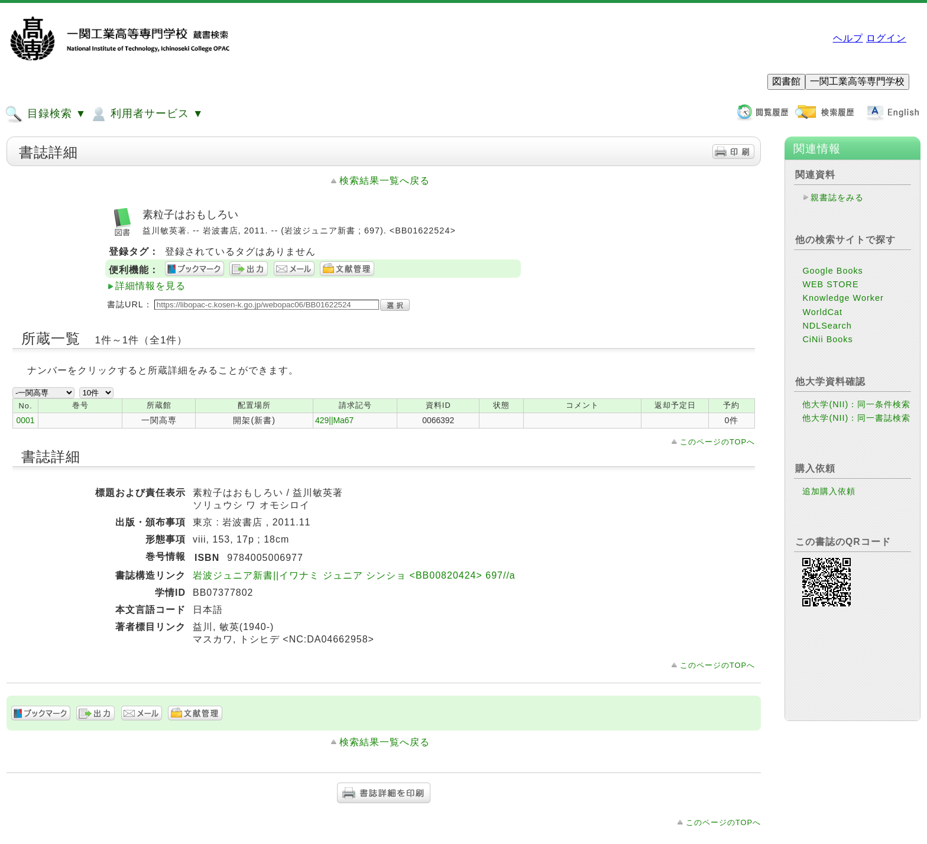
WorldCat (822, 312)
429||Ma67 (334, 420)
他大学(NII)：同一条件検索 (856, 404)
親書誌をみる (837, 197)
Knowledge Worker (842, 298)
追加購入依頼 (828, 491)
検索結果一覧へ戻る (384, 181)
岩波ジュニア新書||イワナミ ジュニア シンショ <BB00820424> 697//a (354, 575)
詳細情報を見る (150, 286)
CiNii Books (827, 339)
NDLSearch (826, 325)
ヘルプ (848, 38)
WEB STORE (830, 284)
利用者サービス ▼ (146, 114)
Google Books (832, 270)
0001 (26, 420)
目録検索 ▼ (45, 114)
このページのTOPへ (717, 441)
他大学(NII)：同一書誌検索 (856, 418)
